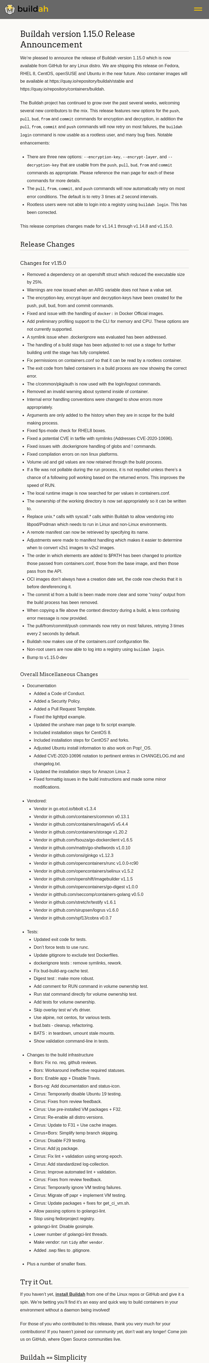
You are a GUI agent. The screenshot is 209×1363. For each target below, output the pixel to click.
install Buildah (70, 1291)
